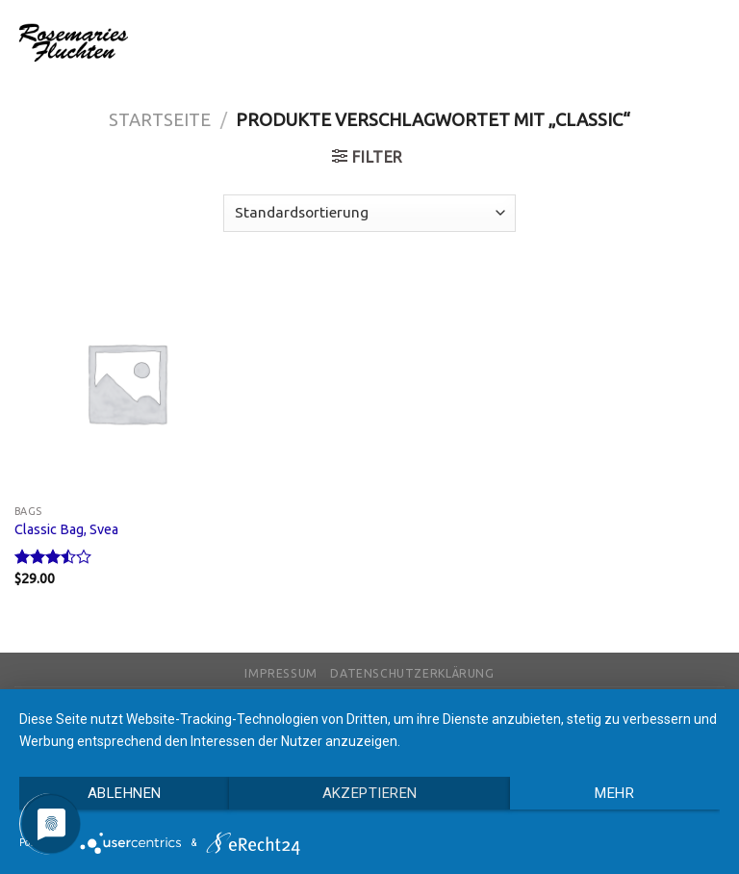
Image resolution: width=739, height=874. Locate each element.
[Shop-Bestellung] (369, 213)
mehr (614, 793)
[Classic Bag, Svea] (126, 382)
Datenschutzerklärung (412, 673)
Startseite (160, 119)
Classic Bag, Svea (66, 529)
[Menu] (713, 41)
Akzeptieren (370, 793)
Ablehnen (125, 793)
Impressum (281, 673)
